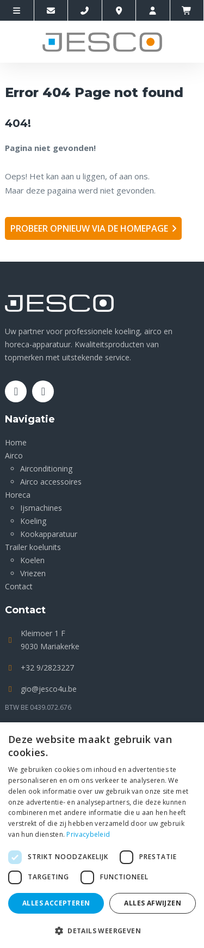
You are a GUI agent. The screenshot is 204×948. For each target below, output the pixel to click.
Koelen (32, 560)
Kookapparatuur (48, 534)
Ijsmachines (41, 508)
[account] (153, 10)
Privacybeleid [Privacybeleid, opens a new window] (88, 834)
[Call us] (85, 10)
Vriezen (33, 573)
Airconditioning (46, 468)
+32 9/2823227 (47, 667)
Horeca (17, 495)
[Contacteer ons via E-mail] (51, 10)
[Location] (119, 10)
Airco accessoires (51, 481)
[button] (102, 930)
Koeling (33, 521)
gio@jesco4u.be (49, 689)
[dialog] (102, 835)
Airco (14, 455)
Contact (19, 586)
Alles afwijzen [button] (152, 903)
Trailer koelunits (33, 547)
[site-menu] (17, 10)
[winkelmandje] (187, 10)
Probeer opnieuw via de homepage (89, 228)
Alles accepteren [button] (56, 903)
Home (16, 442)
